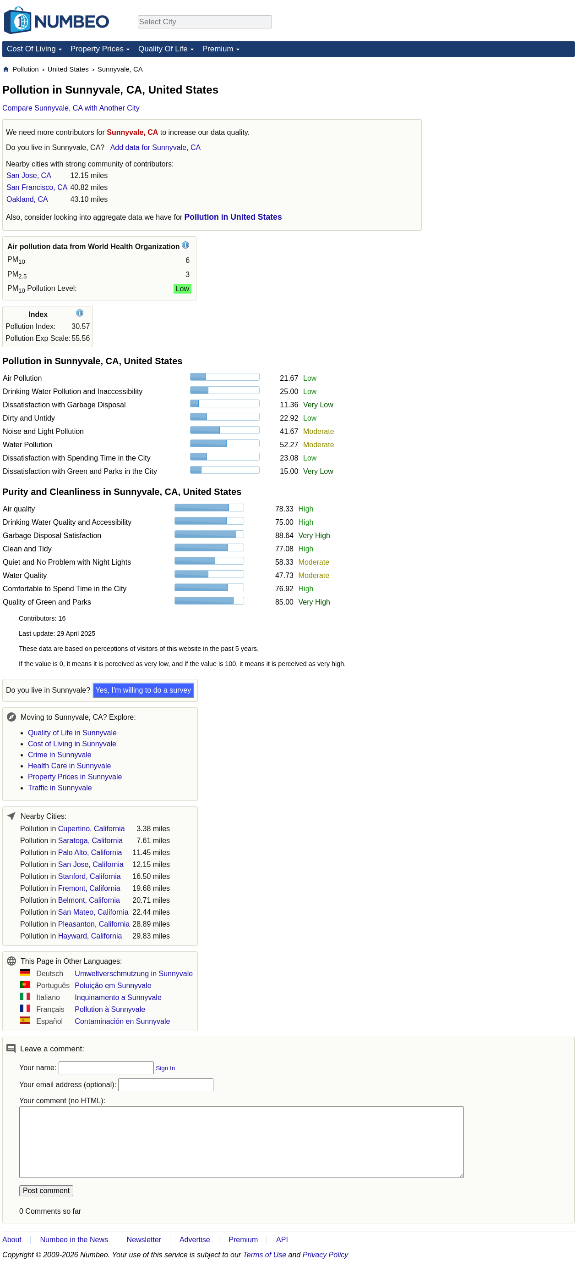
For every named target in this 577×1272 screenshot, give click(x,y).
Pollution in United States (233, 217)
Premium (218, 48)
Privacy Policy (325, 1255)
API (282, 1240)
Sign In (165, 1068)
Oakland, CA (27, 199)
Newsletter (144, 1240)
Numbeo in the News (74, 1240)
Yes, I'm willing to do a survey (143, 690)
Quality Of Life (163, 48)
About (12, 1240)
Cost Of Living (31, 48)
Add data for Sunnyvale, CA (155, 147)
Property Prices (97, 48)
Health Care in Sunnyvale (69, 766)
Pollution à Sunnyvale (110, 1009)
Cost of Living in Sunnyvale (72, 744)
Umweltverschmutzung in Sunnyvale (134, 974)
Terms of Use (265, 1255)
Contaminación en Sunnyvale (122, 1021)
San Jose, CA (28, 175)
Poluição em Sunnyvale (113, 985)
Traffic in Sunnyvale (60, 788)
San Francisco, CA (36, 187)
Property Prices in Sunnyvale (75, 777)
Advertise (195, 1240)
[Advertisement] (506, 122)
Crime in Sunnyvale (60, 755)
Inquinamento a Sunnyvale (118, 997)
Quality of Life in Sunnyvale (72, 733)
